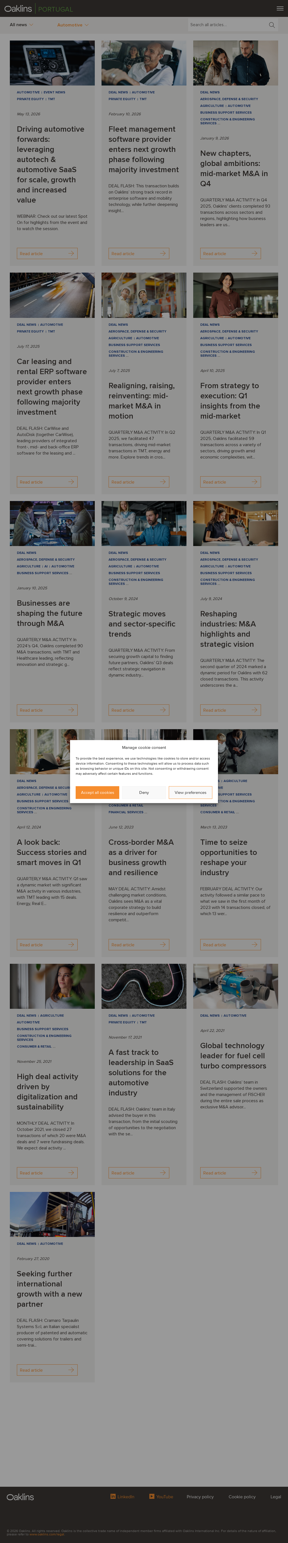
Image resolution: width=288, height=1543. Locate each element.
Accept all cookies (97, 792)
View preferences (190, 792)
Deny (144, 792)
